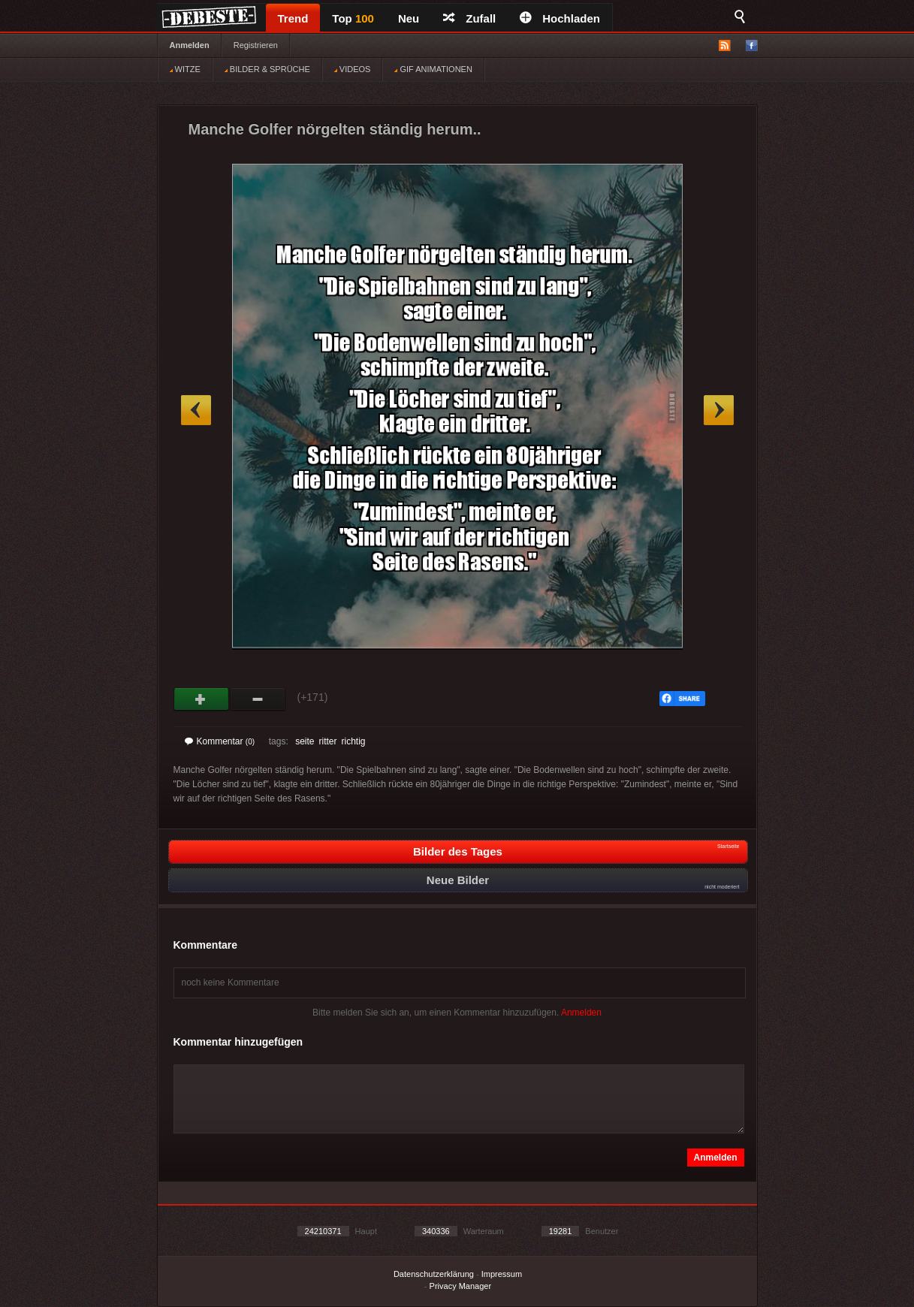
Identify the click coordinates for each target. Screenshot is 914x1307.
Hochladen (560, 18)
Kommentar (220, 741)
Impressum (501, 1273)
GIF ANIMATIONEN (433, 69)
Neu (408, 18)
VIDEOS (352, 69)
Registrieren (256, 45)
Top (353, 18)
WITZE (185, 69)
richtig (353, 741)
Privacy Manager (461, 1285)
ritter (327, 741)
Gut (201, 699)
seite (304, 741)
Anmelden (190, 45)
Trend (293, 18)
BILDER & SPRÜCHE (267, 69)
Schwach (258, 699)
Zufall (469, 18)
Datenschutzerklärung (434, 1273)
